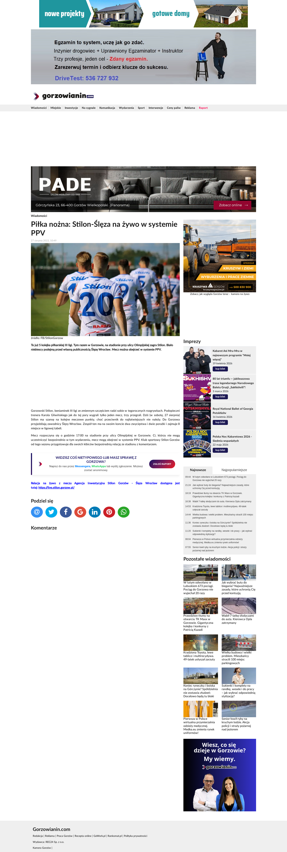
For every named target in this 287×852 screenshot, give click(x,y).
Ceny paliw (174, 108)
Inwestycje (71, 108)
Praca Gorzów (64, 836)
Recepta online (83, 836)
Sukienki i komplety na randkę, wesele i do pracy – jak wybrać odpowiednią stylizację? (222, 533)
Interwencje (156, 108)
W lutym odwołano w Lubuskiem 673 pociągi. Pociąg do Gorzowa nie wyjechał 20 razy (219, 478)
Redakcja (38, 836)
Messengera (82, 466)
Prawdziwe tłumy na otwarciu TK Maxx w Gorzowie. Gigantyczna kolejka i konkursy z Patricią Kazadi (217, 495)
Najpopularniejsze (234, 470)
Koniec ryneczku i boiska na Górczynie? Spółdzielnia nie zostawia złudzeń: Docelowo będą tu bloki (220, 524)
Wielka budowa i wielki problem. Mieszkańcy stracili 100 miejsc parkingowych (223, 516)
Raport (203, 108)
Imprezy (192, 341)
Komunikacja (107, 108)
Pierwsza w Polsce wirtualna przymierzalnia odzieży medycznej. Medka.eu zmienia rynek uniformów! (218, 541)
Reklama (189, 108)
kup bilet (220, 369)
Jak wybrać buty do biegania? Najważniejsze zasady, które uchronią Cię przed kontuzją (221, 487)
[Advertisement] (143, 138)
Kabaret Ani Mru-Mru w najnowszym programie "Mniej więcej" (232, 355)
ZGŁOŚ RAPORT (162, 463)
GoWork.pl (99, 836)
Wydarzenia (126, 108)
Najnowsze (198, 470)
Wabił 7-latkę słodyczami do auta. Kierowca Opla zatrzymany (222, 501)
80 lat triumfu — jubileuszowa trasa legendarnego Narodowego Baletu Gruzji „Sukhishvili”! (233, 383)
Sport (141, 108)
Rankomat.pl (115, 836)
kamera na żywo (240, 294)
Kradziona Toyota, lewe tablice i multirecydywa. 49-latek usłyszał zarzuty (219, 508)
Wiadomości (39, 108)
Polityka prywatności (135, 836)
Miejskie (56, 108)
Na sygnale (89, 108)
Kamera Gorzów (42, 848)
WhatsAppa (99, 466)
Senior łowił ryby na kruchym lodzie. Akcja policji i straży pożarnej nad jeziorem (220, 549)
